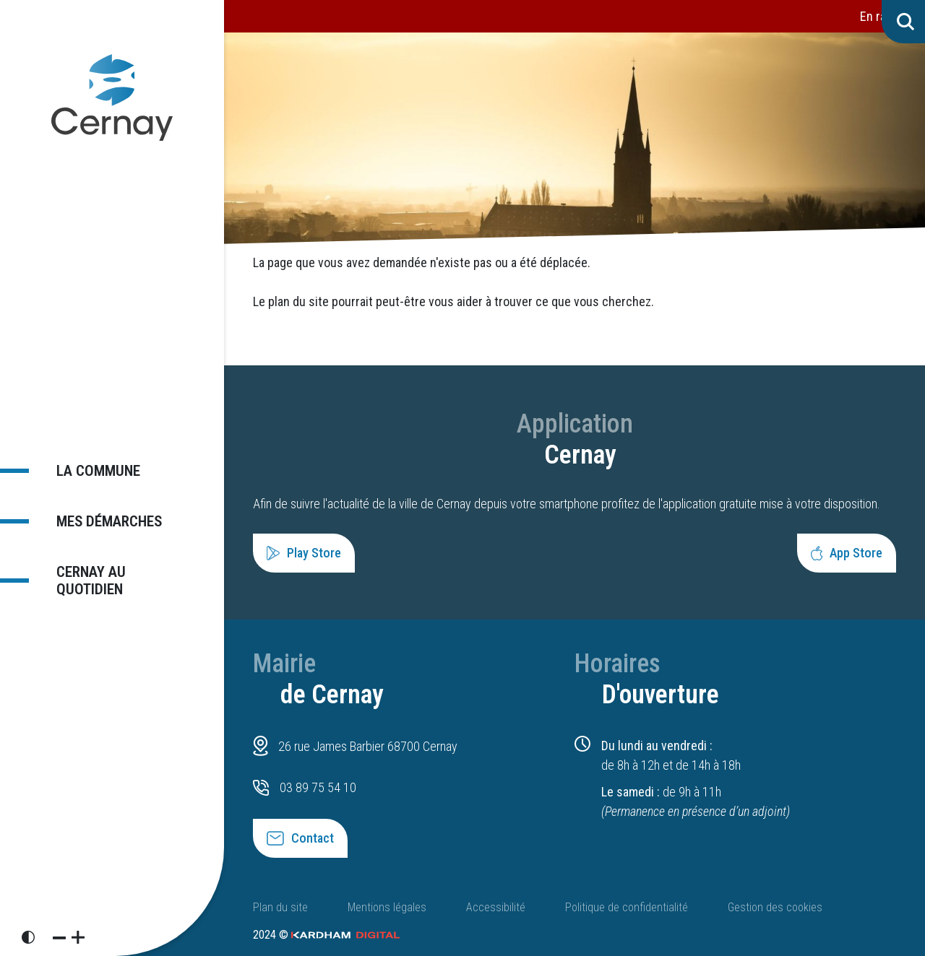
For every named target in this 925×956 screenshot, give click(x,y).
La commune (91, 469)
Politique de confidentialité (626, 907)
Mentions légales (387, 907)
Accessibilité (495, 907)
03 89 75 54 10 (318, 787)
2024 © (326, 935)
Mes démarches (103, 520)
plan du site (298, 301)
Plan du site (280, 907)
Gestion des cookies (775, 907)
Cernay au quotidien (84, 581)
